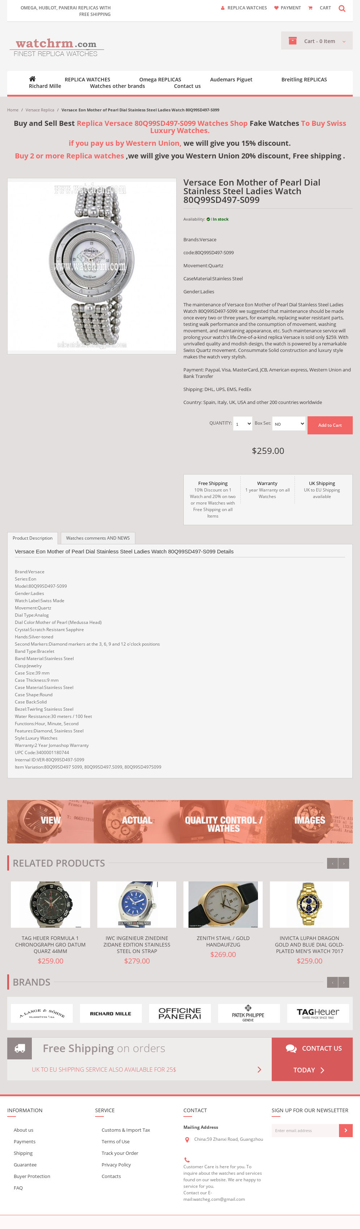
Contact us (187, 86)
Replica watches (247, 8)
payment (291, 8)
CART (325, 8)
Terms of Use (116, 1141)
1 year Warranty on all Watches (267, 489)
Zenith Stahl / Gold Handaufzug (223, 941)
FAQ (18, 1188)
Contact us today (314, 1059)
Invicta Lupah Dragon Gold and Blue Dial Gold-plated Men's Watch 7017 (309, 944)
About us (23, 1130)
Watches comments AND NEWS (98, 538)
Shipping (23, 1153)
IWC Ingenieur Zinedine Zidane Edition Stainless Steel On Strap (136, 944)
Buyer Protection (32, 1176)
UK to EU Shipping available (321, 489)
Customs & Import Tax (126, 1130)
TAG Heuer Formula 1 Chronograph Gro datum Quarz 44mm (50, 944)
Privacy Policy (116, 1164)
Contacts (111, 1176)
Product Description (32, 538)
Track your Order (120, 1153)
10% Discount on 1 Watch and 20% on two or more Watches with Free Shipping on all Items (212, 499)
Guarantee (25, 1164)
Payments (24, 1141)
